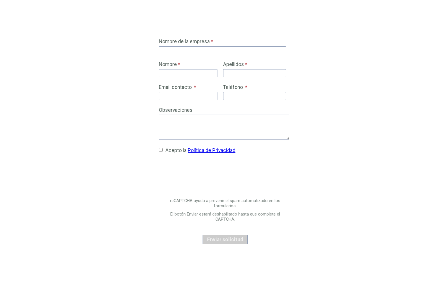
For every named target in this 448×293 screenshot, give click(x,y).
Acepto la (200, 150)
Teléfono (233, 87)
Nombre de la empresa (184, 41)
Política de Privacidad (211, 150)
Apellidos (233, 64)
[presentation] (201, 177)
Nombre (168, 64)
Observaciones (176, 110)
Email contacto (176, 87)
